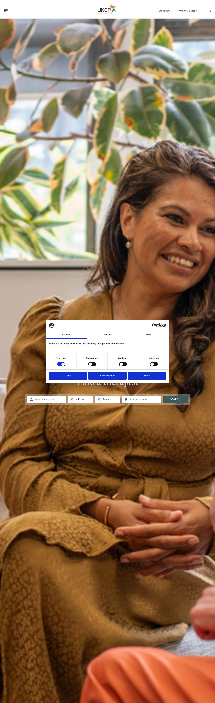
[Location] (141, 399)
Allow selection (107, 375)
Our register (165, 11)
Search (175, 399)
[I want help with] (46, 399)
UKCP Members (187, 11)
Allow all (147, 375)
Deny (68, 375)
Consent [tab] (66, 334)
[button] (207, 11)
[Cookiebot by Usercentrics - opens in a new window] (154, 325)
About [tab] (149, 334)
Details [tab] (107, 334)
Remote (107, 399)
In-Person (80, 399)
